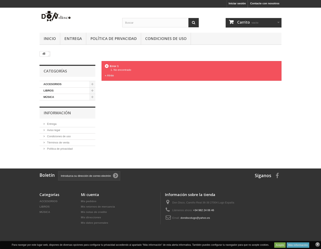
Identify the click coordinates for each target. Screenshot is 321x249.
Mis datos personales (94, 222)
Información (57, 112)
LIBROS (48, 90)
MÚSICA (48, 97)
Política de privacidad (113, 38)
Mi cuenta (90, 194)
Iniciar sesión (237, 3)
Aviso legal (53, 130)
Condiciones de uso (166, 38)
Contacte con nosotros (264, 3)
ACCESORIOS (52, 84)
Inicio (50, 38)
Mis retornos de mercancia (98, 206)
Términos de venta (57, 142)
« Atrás (109, 75)
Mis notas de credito (94, 212)
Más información (298, 245)
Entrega (73, 38)
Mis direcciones (91, 217)
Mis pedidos (88, 201)
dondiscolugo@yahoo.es (195, 217)
